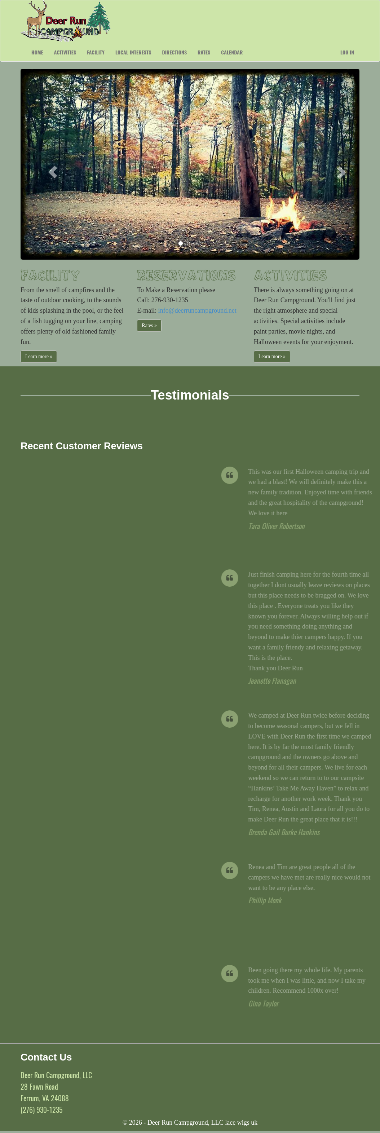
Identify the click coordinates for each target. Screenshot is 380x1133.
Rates (204, 52)
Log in (347, 52)
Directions (174, 52)
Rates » (149, 325)
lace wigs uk (241, 1122)
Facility (96, 52)
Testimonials (190, 395)
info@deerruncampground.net (197, 310)
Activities (65, 52)
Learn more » (38, 356)
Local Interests (133, 52)
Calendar (232, 52)
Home (37, 52)
